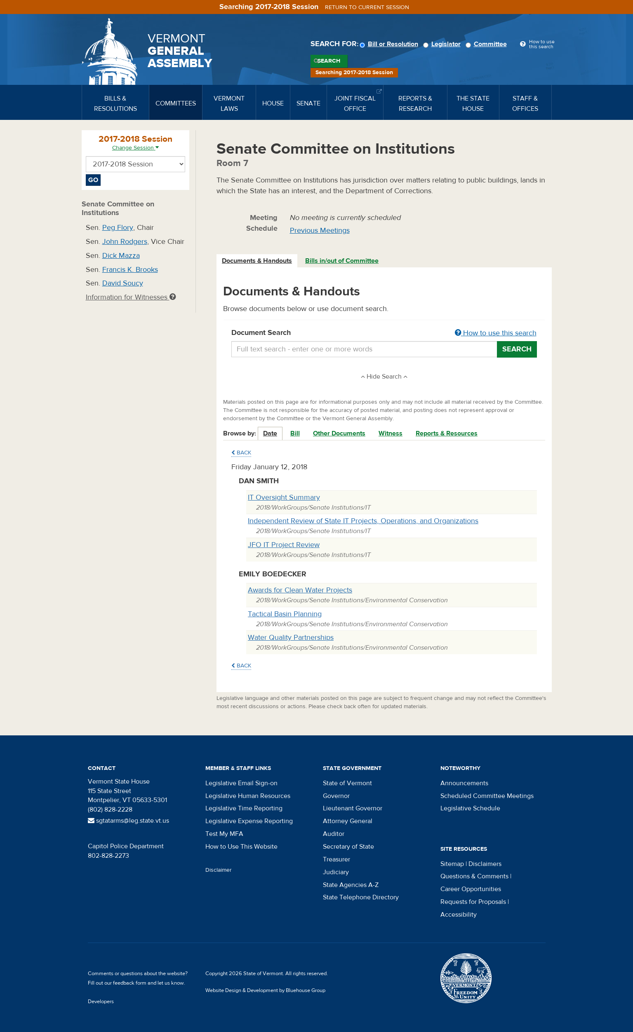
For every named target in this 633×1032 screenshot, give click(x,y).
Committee (487, 44)
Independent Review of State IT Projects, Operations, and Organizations (363, 521)
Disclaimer (218, 870)
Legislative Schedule (470, 808)
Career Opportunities (470, 889)
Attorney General (347, 821)
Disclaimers (484, 864)
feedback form (129, 983)
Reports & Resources (447, 433)
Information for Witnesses (131, 297)
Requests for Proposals (473, 902)
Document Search (384, 333)
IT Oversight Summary (284, 497)
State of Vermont (347, 783)
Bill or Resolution (390, 44)
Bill (295, 433)
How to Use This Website (241, 846)
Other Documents (339, 433)
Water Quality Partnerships (291, 637)
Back (241, 452)
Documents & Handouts (257, 261)
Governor (336, 796)
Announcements (464, 783)
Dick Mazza (121, 255)
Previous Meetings (320, 230)
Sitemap (452, 864)
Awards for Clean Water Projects (300, 590)
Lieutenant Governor (352, 808)
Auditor (333, 834)
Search (329, 61)
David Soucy (122, 283)
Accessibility (458, 914)
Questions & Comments (474, 876)
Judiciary (336, 872)
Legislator (443, 44)
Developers (101, 1001)
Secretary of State (348, 846)
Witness (390, 433)
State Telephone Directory (361, 897)
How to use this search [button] (496, 333)
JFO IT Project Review (284, 545)
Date (270, 433)
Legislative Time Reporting (243, 808)
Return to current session (367, 7)
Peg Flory (117, 227)
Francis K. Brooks (130, 269)
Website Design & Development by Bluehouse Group (265, 990)
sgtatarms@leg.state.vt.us (128, 821)
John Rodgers (124, 241)
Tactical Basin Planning (285, 614)
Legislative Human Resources (247, 796)
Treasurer (336, 859)
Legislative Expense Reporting (249, 821)
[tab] (257, 261)
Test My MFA (224, 834)
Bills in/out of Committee (342, 261)
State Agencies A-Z (351, 885)
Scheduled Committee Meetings (487, 796)
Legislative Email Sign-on (241, 783)
